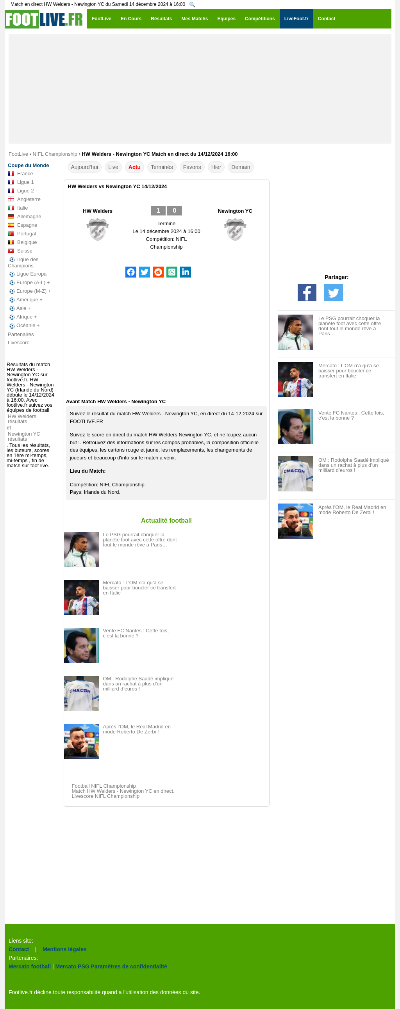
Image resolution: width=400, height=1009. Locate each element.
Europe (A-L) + (29, 282)
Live (113, 167)
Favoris (192, 167)
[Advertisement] (200, 89)
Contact (19, 949)
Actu (135, 167)
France (20, 174)
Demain (240, 167)
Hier (216, 167)
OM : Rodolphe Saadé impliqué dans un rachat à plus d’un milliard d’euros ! (138, 684)
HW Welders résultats (22, 418)
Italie (18, 208)
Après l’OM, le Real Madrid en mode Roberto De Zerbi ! (137, 729)
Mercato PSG (72, 966)
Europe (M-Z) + (29, 291)
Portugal (22, 234)
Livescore (19, 342)
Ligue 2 (21, 191)
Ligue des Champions (23, 262)
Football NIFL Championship (104, 786)
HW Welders (97, 211)
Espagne (22, 225)
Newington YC (235, 211)
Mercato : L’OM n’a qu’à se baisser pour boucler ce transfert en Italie (139, 588)
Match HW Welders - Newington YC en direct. (123, 791)
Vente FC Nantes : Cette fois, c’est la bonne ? (136, 633)
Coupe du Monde (28, 165)
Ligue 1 (21, 182)
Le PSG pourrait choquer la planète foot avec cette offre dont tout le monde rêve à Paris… (140, 540)
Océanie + (24, 325)
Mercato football (30, 966)
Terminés (162, 167)
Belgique (22, 242)
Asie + (19, 308)
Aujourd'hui (84, 167)
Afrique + (22, 317)
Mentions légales (65, 949)
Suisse (20, 251)
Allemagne (24, 217)
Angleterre (24, 199)
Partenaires (21, 334)
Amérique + (25, 300)
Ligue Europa (27, 274)
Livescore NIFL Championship (106, 796)
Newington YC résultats (24, 436)
